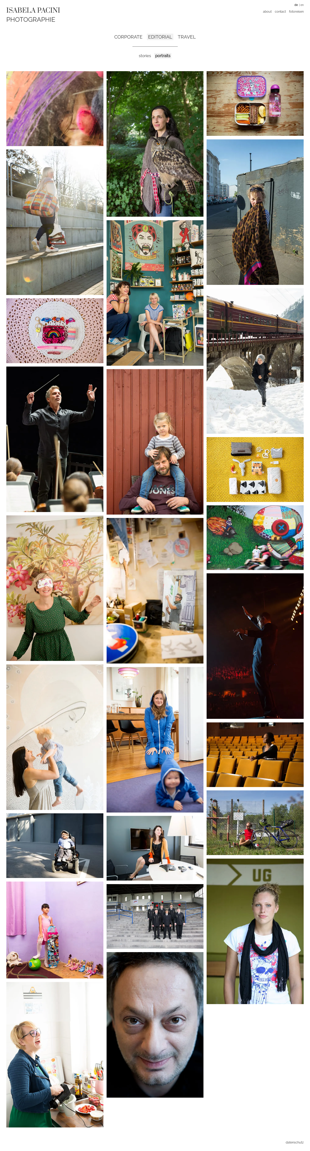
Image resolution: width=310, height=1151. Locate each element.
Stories (145, 55)
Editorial (160, 37)
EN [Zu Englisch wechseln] (302, 5)
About (267, 11)
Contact (280, 11)
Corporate (128, 37)
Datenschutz (295, 1142)
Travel (187, 37)
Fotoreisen (296, 11)
